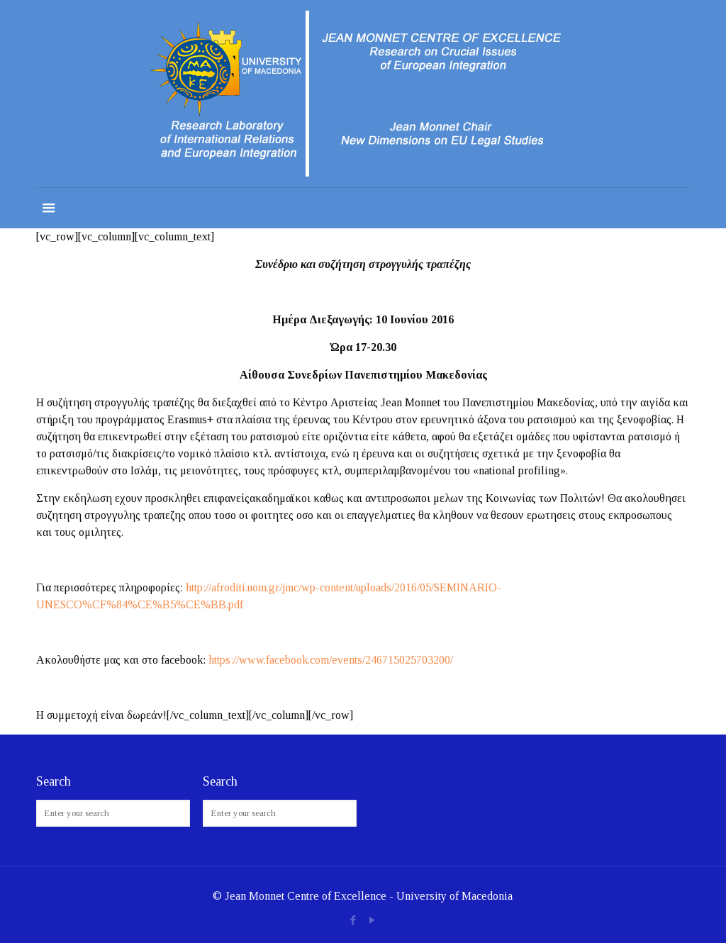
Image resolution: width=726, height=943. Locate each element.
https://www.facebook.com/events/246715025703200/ (330, 660)
